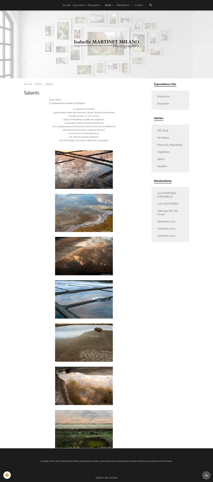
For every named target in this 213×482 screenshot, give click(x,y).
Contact (139, 5)
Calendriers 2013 (166, 235)
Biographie (163, 103)
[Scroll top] (206, 475)
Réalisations (123, 5)
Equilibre (162, 166)
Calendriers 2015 (166, 221)
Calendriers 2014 (166, 228)
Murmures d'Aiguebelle (169, 145)
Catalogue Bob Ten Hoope (167, 213)
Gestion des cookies (107, 477)
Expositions (163, 96)
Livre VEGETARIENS (167, 203)
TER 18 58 (162, 130)
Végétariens (163, 152)
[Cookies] (7, 475)
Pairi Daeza (163, 137)
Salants (161, 159)
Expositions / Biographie (86, 5)
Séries (108, 5)
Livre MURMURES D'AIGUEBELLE (166, 195)
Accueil (67, 5)
